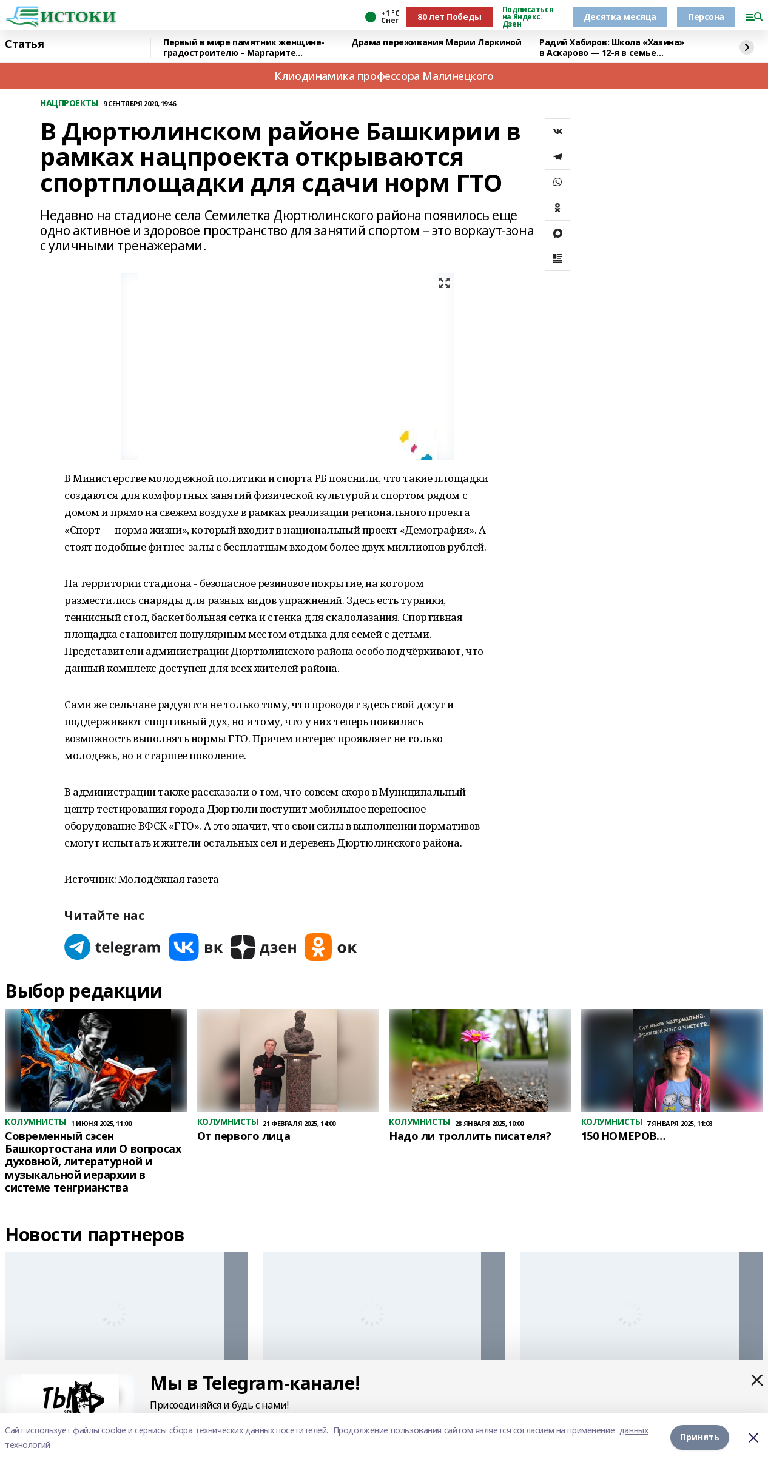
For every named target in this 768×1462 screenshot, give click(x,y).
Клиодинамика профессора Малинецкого (383, 76)
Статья (24, 44)
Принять (699, 1437)
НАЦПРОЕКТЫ (69, 103)
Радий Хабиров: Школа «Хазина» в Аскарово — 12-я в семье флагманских (611, 48)
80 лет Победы (449, 16)
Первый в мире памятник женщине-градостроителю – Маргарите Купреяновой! (244, 48)
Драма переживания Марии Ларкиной (436, 43)
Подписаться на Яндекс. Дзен (527, 17)
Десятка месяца (620, 16)
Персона (706, 16)
